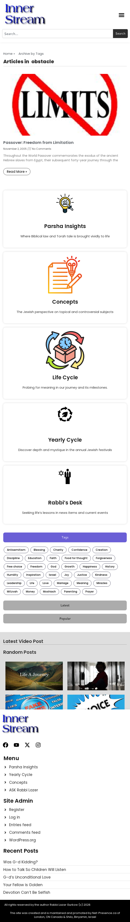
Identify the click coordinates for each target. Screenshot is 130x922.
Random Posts (19, 652)
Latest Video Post (23, 641)
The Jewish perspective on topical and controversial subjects (65, 312)
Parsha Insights (65, 226)
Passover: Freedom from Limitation (38, 142)
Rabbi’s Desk (65, 502)
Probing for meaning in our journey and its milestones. (65, 387)
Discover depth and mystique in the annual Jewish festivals (65, 450)
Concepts (65, 301)
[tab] (65, 537)
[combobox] (57, 33)
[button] (121, 15)
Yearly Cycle (65, 439)
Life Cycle (65, 377)
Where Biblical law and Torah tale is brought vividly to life (65, 236)
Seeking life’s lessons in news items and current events (65, 513)
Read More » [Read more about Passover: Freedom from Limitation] (17, 171)
